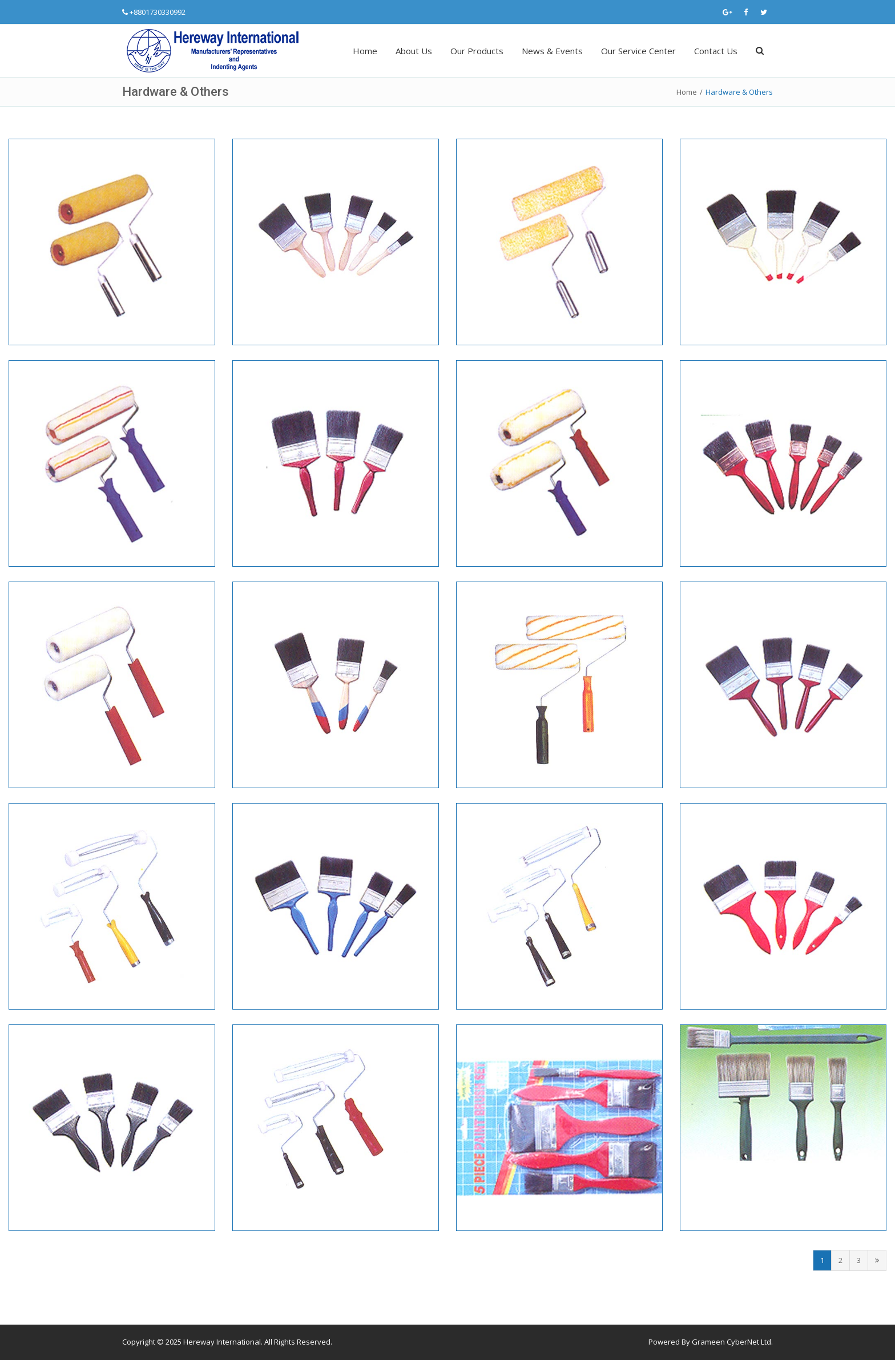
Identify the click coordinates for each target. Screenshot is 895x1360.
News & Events (552, 51)
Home (365, 51)
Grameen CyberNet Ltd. (732, 1342)
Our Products (476, 51)
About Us (414, 51)
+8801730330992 (158, 12)
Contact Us (715, 51)
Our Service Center (638, 51)
